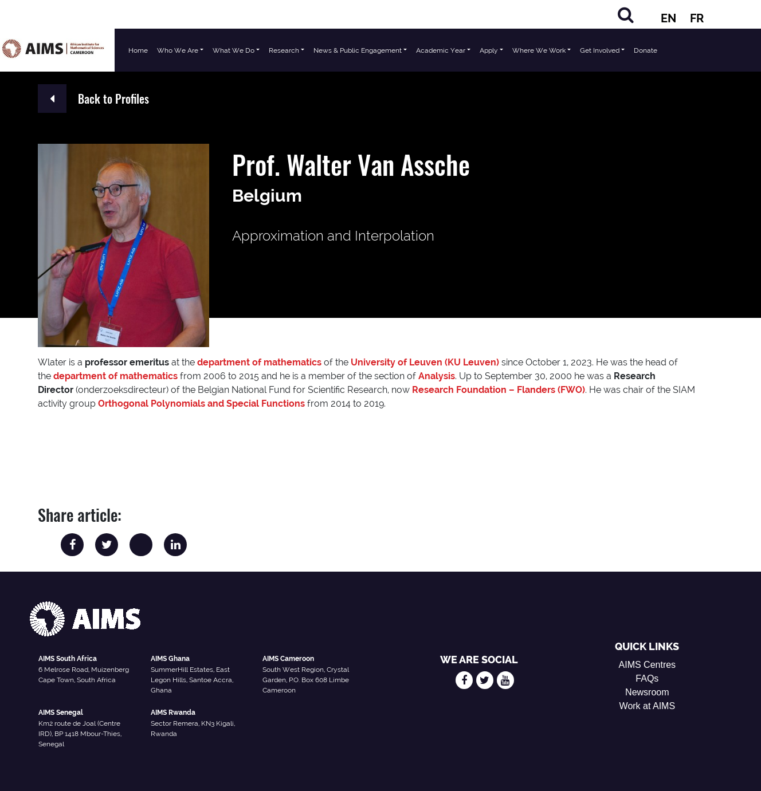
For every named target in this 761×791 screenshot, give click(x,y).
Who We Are (177, 50)
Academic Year (440, 50)
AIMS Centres (647, 665)
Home (138, 50)
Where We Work (539, 50)
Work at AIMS (647, 706)
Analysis (436, 376)
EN (668, 18)
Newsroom (647, 692)
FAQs (647, 678)
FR (697, 18)
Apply (489, 50)
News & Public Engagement (357, 50)
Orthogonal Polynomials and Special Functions (201, 403)
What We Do (233, 50)
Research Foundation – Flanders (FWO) (498, 389)
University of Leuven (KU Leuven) (425, 362)
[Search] (626, 14)
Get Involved (599, 50)
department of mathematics (259, 362)
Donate (645, 50)
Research (284, 50)
